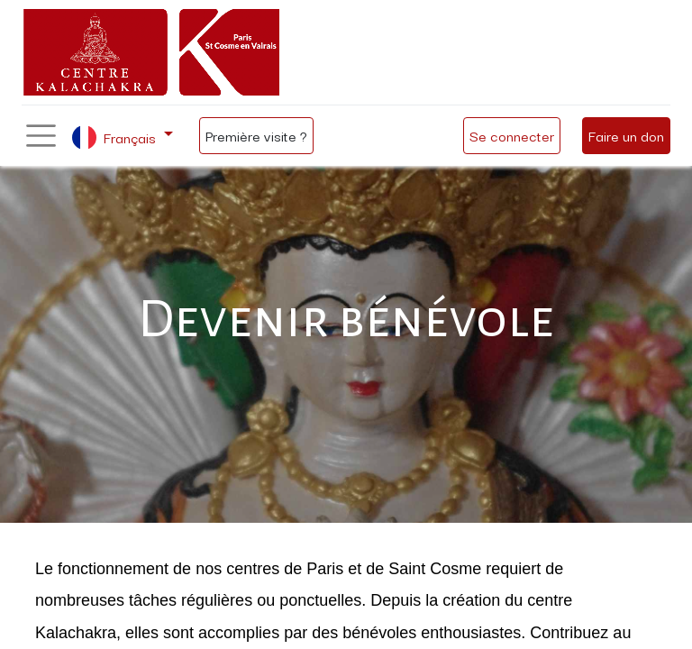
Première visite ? (256, 135)
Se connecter (511, 135)
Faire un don (626, 135)
